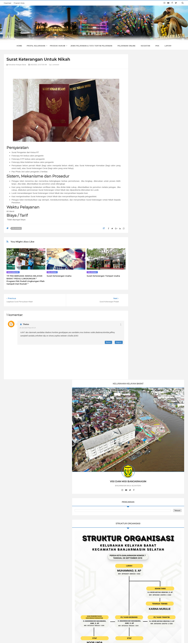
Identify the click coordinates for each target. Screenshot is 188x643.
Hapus (118, 342)
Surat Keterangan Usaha (59, 276)
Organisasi (7, 3)
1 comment (54, 65)
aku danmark (31, 332)
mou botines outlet (87, 332)
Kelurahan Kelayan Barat (97, 636)
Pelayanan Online (126, 46)
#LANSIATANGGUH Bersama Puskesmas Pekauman (39, 595)
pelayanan (16, 228)
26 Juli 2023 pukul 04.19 (27, 328)
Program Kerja (19, 3)
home (19, 46)
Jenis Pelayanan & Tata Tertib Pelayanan (91, 46)
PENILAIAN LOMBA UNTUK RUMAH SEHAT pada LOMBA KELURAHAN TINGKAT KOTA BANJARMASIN (40, 584)
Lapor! (168, 46)
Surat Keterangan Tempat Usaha (103, 276)
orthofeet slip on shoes (44, 336)
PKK (157, 46)
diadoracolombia (102, 332)
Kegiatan (145, 46)
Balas (108, 342)
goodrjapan (63, 332)
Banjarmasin (13, 272)
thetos (26, 324)
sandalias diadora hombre (47, 332)
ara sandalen (74, 332)
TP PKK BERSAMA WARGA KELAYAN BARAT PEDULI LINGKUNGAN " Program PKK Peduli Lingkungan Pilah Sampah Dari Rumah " (26, 280)
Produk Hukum (57, 46)
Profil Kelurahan (36, 46)
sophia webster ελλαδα (63, 336)
